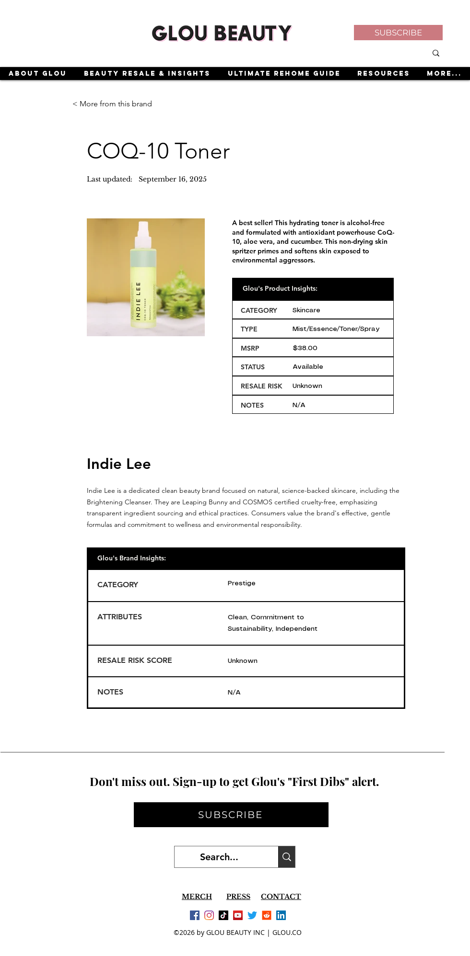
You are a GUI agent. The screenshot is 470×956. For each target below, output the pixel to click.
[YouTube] (238, 915)
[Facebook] (195, 915)
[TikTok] (223, 915)
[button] (398, 32)
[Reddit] (266, 915)
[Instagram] (209, 915)
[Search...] (219, 856)
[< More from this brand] (112, 104)
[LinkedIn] (281, 915)
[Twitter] (252, 915)
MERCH (197, 896)
